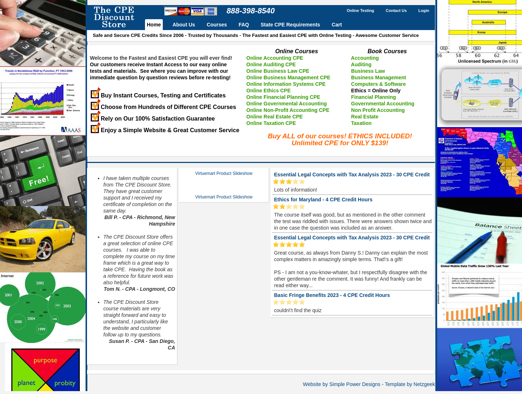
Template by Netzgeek (410, 384)
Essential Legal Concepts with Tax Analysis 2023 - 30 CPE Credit (352, 174)
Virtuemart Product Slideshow (224, 173)
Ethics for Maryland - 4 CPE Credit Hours (323, 199)
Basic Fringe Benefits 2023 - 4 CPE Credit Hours (332, 295)
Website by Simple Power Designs (342, 384)
